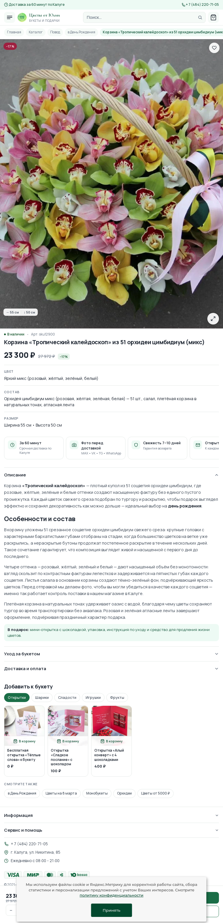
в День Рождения (81, 32)
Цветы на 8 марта (61, 793)
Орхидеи (124, 793)
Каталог (36, 32)
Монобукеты (97, 793)
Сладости (67, 697)
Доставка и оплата (111, 668)
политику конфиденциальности (111, 895)
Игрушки (93, 697)
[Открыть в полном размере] (213, 318)
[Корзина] (213, 17)
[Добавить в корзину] (24, 741)
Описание (111, 475)
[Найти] (200, 17)
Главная (14, 32)
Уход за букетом (111, 654)
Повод (55, 32)
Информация (111, 815)
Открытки (17, 697)
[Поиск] (144, 17)
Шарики (42, 697)
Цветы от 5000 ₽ (155, 793)
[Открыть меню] (9, 17)
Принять (112, 910)
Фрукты (117, 697)
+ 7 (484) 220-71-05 (202, 4)
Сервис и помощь (111, 830)
